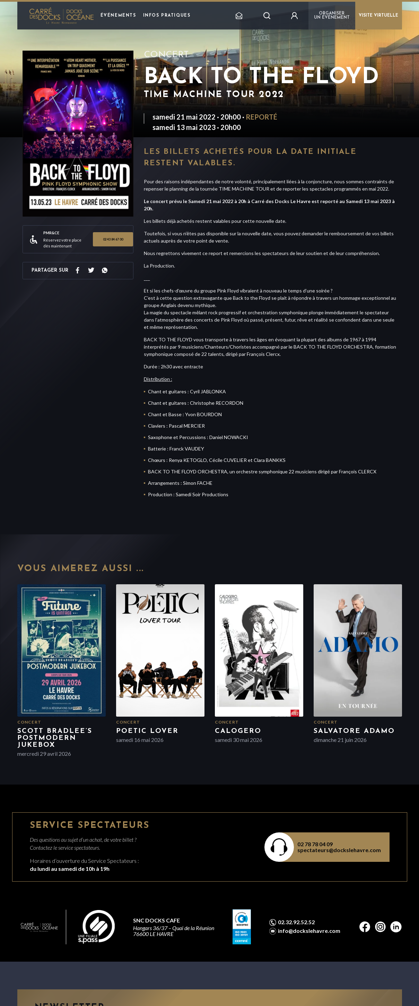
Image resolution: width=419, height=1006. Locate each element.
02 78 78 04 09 (315, 844)
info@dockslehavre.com (309, 931)
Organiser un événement (332, 15)
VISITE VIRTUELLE (378, 16)
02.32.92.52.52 (296, 922)
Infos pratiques (167, 16)
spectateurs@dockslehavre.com (339, 850)
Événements (118, 16)
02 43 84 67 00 (113, 239)
